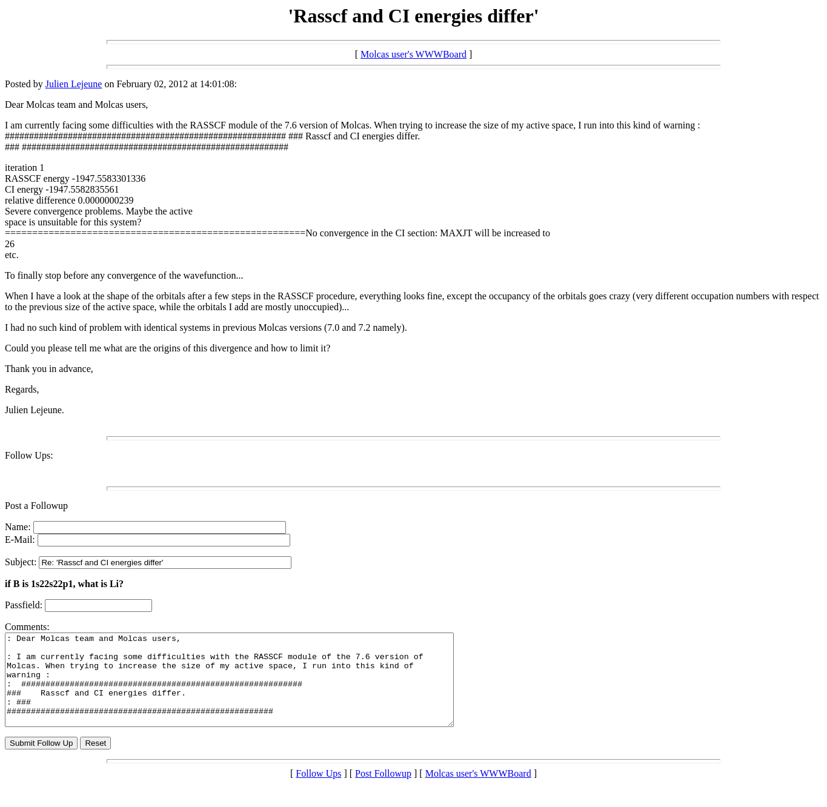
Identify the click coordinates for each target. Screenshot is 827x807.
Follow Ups (318, 791)
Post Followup (383, 791)
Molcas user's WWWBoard (413, 54)
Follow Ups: (29, 455)
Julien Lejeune (73, 84)
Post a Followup (36, 505)
